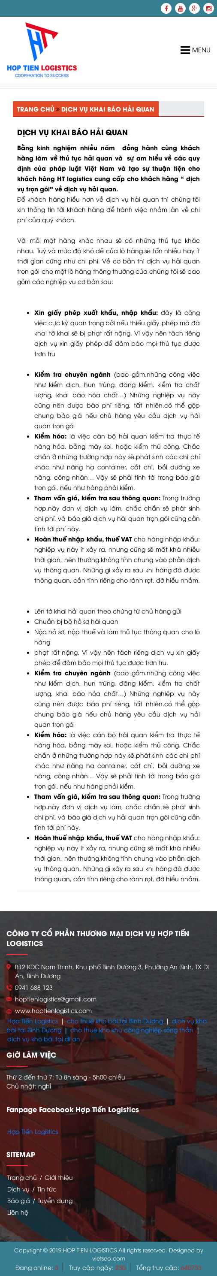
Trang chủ (35, 108)
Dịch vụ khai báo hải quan (107, 108)
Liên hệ (17, 1212)
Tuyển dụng (55, 1200)
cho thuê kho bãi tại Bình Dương (115, 1020)
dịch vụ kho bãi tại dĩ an (43, 1038)
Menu (196, 50)
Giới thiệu (59, 1177)
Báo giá (18, 1200)
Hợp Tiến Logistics (32, 1020)
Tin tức (47, 1189)
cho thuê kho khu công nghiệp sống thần (131, 1029)
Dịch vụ (18, 1189)
